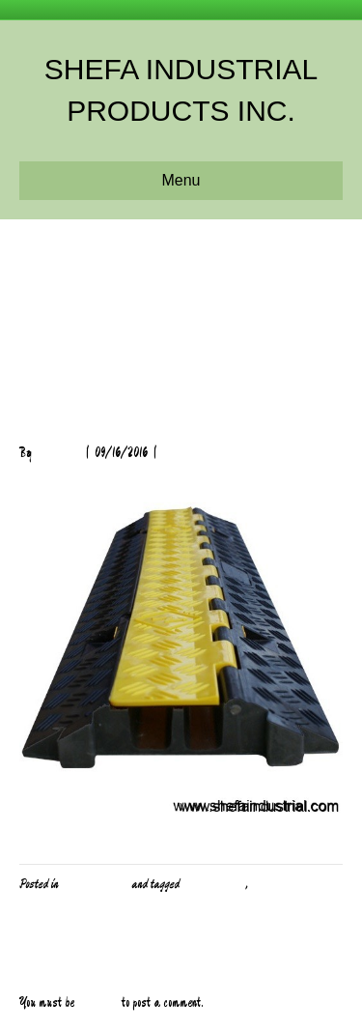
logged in (98, 1003)
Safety (266, 884)
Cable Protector (213, 884)
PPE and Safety (94, 884)
